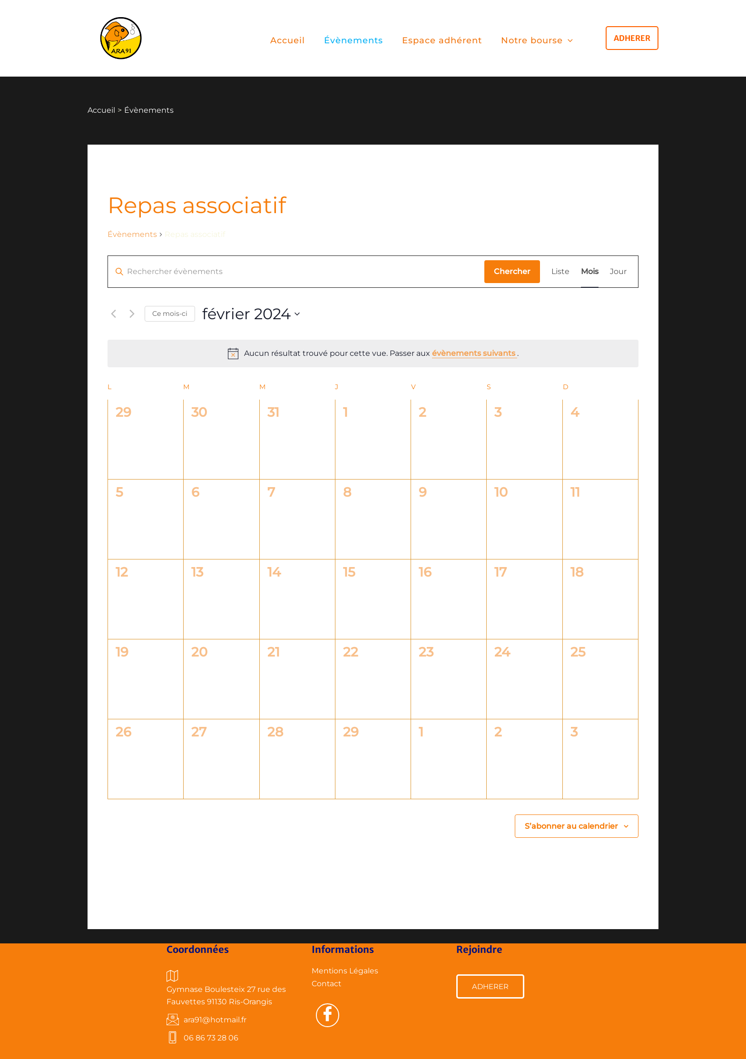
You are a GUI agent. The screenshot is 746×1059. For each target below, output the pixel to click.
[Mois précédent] (113, 314)
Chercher (512, 271)
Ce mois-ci (169, 313)
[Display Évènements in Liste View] (560, 271)
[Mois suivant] (131, 314)
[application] (568, 40)
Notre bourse (537, 40)
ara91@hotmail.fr (206, 1020)
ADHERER (490, 986)
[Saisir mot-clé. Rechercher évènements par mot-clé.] (296, 271)
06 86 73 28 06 (202, 1038)
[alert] (373, 353)
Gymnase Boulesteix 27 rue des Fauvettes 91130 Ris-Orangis (226, 988)
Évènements (353, 40)
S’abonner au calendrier (571, 826)
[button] (632, 38)
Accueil (287, 40)
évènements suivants (474, 353)
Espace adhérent (442, 40)
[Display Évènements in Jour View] (618, 271)
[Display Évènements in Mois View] (590, 271)
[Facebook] (328, 1015)
